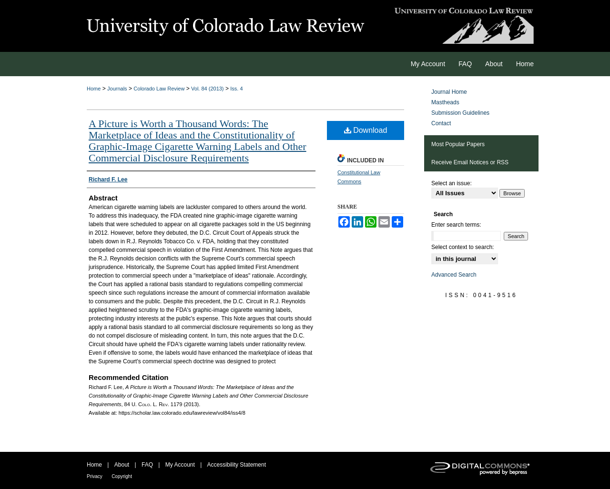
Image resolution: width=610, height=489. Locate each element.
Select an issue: (451, 183)
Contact (441, 123)
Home (94, 88)
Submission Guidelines (460, 113)
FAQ (147, 464)
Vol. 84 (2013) (207, 88)
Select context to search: (462, 247)
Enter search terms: (456, 224)
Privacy (94, 476)
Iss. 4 (236, 88)
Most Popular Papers (458, 144)
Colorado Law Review (158, 88)
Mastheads (445, 102)
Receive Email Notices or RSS (469, 162)
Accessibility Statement (236, 464)
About (121, 464)
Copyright (122, 476)
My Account (180, 464)
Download (365, 130)
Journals (117, 88)
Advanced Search (454, 274)
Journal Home (449, 92)
